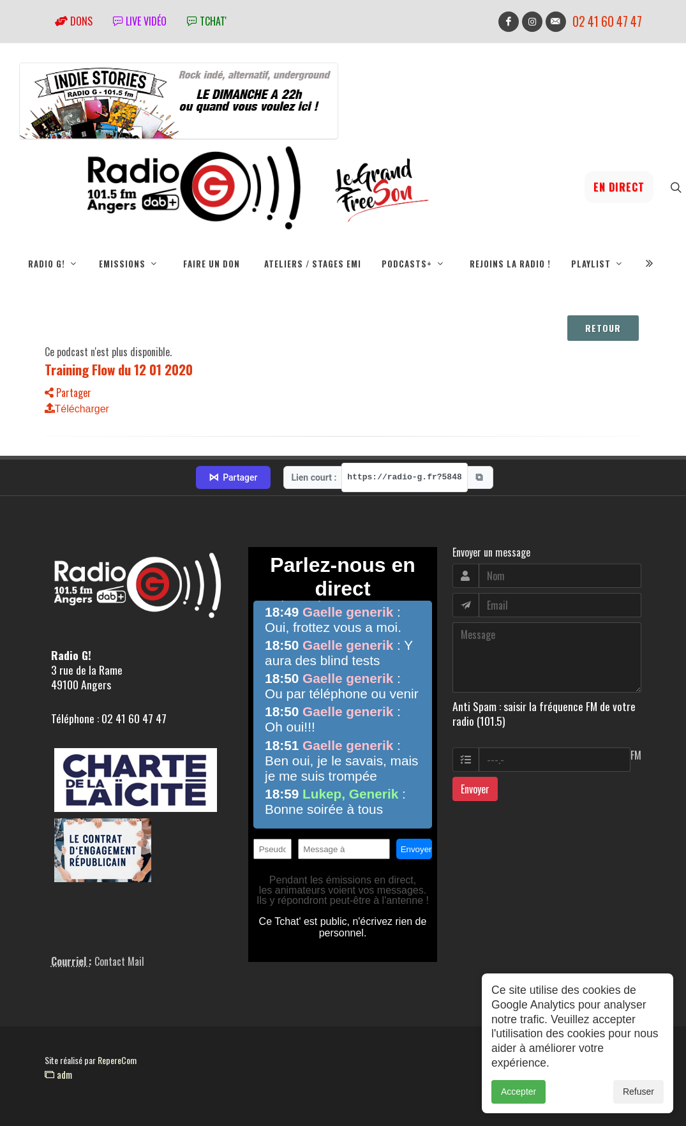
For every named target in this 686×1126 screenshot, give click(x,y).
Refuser (638, 1091)
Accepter (518, 1091)
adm (58, 1074)
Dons (74, 21)
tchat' (207, 21)
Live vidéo (140, 21)
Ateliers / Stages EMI (312, 263)
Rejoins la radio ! (510, 263)
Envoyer (475, 789)
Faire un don (211, 263)
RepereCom (117, 1060)
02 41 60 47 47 (607, 21)
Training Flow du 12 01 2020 (119, 369)
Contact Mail (119, 961)
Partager (68, 392)
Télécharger (77, 408)
